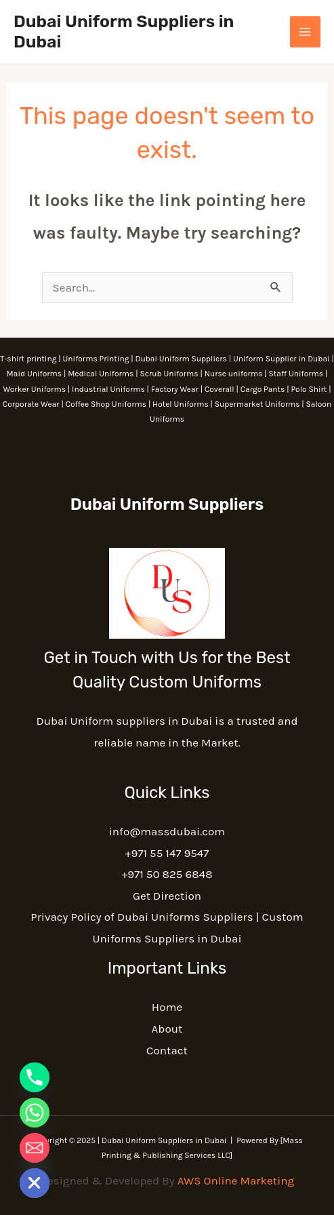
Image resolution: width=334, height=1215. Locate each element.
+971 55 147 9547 (167, 853)
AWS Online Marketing (236, 1180)
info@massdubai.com (167, 831)
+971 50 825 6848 (166, 874)
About (167, 1028)
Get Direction (167, 895)
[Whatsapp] (34, 1113)
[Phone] (34, 1077)
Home (167, 1007)
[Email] (34, 1148)
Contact (167, 1050)
